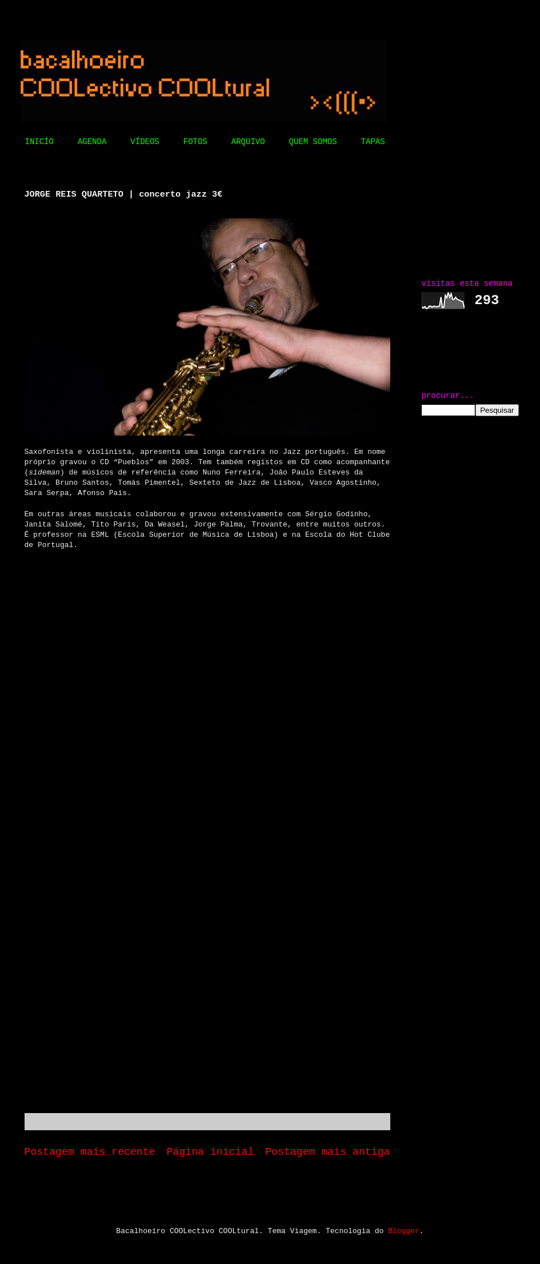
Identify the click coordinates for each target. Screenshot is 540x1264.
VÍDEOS (144, 141)
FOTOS (195, 141)
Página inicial (210, 1152)
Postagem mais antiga (327, 1152)
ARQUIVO (248, 141)
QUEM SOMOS (313, 141)
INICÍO (39, 141)
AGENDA (92, 141)
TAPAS (373, 141)
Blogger (403, 1231)
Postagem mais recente (90, 1152)
